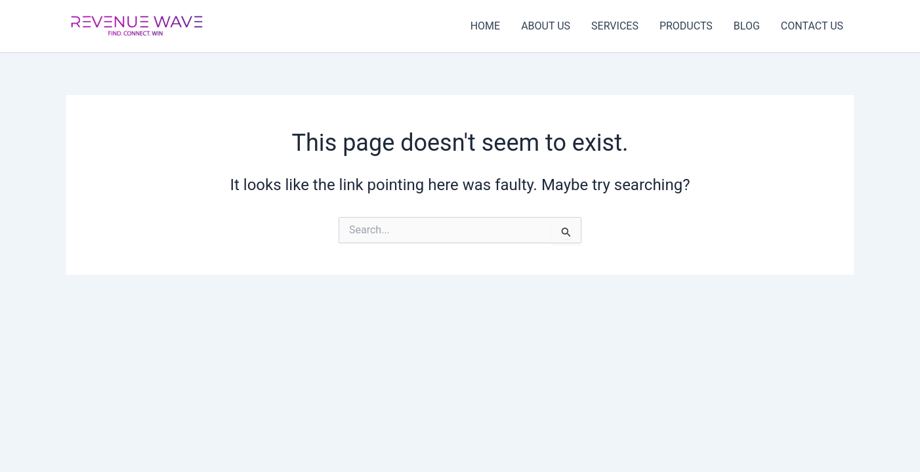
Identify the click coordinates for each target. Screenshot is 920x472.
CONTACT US (812, 26)
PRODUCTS (686, 26)
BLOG (747, 26)
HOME (485, 26)
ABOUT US (545, 26)
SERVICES (614, 26)
